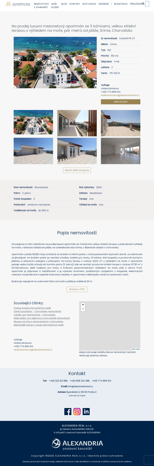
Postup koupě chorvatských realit (32, 308)
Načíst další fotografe (77, 170)
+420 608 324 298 (79, 380)
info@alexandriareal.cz (80, 386)
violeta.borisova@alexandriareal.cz (120, 95)
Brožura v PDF (77, 289)
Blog (64, 3)
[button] (20, 63)
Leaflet (136, 349)
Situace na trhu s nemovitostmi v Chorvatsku (38, 321)
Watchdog (89, 3)
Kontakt (74, 3)
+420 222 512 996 (58, 380)
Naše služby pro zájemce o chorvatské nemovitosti (42, 318)
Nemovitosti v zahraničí (41, 5)
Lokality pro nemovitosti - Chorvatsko (34, 314)
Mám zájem (120, 101)
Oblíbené (103, 3)
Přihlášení (136, 3)
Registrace (121, 3)
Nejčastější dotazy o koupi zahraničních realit (39, 325)
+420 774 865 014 (101, 380)
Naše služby (55, 5)
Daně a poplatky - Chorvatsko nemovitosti (37, 311)
